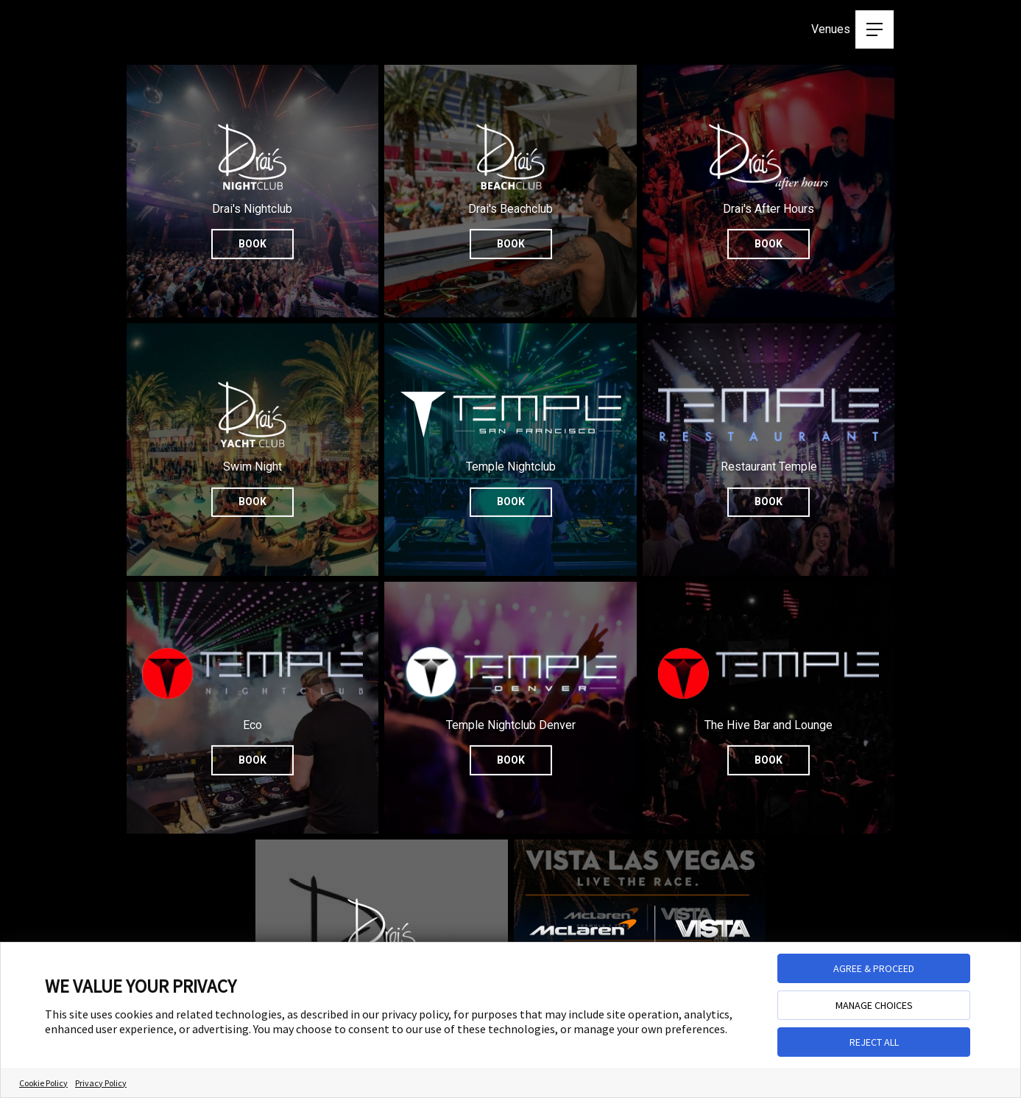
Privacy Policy (101, 1082)
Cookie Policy (43, 1082)
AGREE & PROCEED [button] (873, 968)
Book (252, 243)
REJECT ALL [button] (874, 1042)
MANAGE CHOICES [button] (874, 1005)
